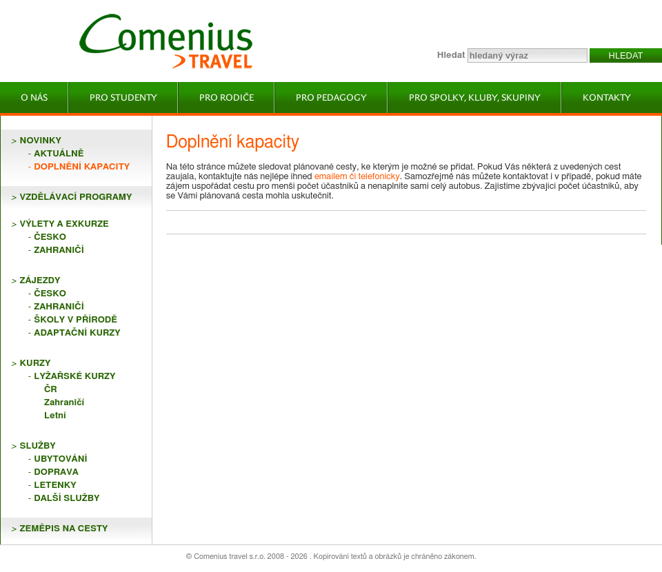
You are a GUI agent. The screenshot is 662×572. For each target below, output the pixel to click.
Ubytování (60, 459)
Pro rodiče (226, 97)
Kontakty (607, 97)
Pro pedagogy (331, 97)
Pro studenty (123, 97)
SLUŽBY (38, 446)
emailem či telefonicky (357, 176)
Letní (55, 415)
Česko (50, 237)
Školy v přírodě (75, 320)
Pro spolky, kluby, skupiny (475, 97)
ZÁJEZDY (40, 280)
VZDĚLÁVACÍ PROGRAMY (76, 197)
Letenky (55, 485)
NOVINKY (40, 140)
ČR (50, 389)
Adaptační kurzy (77, 333)
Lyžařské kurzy (74, 376)
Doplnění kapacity (82, 167)
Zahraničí (58, 250)
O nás (34, 97)
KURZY (35, 363)
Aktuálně (58, 154)
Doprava (56, 472)
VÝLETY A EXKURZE (64, 224)
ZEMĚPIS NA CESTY (64, 528)
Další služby (66, 498)
